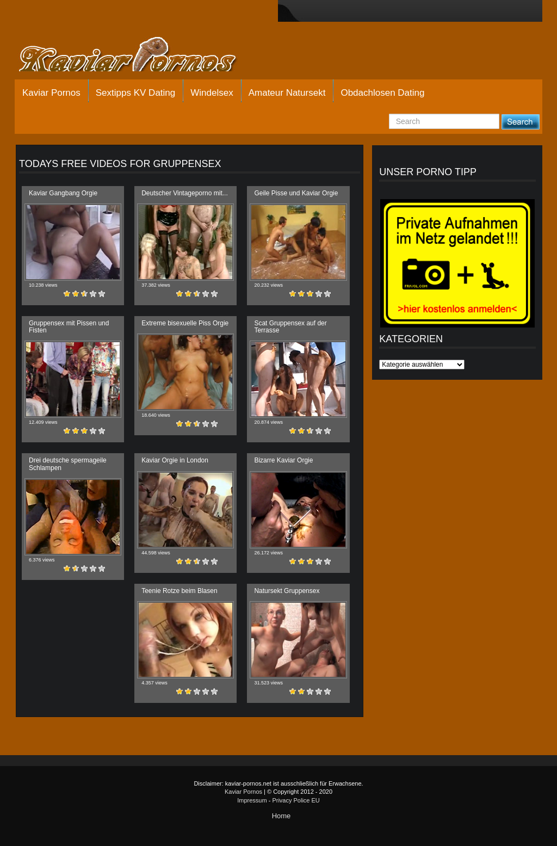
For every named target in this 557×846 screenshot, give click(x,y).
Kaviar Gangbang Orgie (63, 193)
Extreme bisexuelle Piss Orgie (184, 323)
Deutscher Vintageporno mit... (184, 193)
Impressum (252, 800)
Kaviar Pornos (51, 93)
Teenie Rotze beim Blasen (179, 591)
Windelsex (211, 93)
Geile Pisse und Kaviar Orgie (296, 193)
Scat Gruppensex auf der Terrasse (290, 326)
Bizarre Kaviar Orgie (283, 460)
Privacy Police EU (295, 800)
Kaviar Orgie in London (174, 460)
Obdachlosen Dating (382, 93)
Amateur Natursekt (287, 93)
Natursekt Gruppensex (286, 591)
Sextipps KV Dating (135, 93)
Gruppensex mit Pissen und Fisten (69, 326)
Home (281, 816)
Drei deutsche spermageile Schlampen (68, 463)
